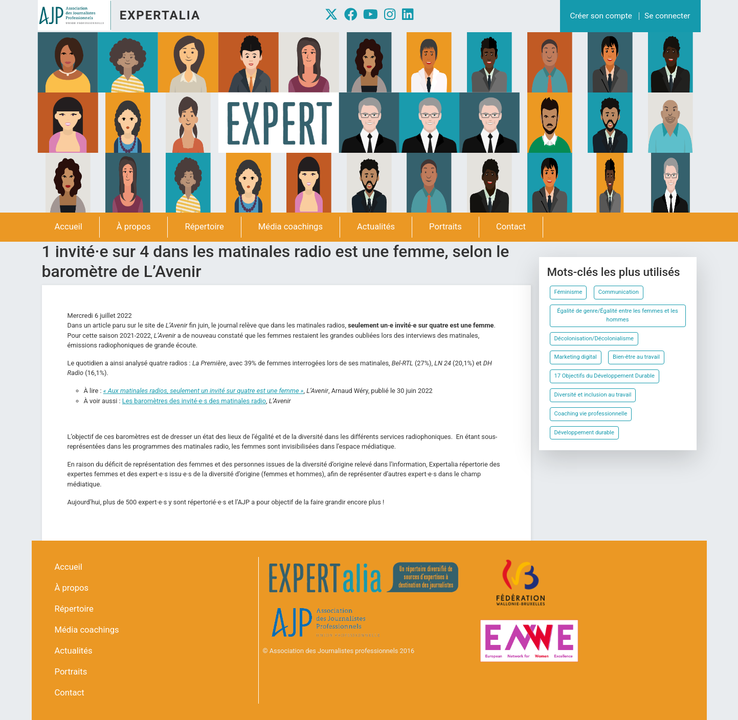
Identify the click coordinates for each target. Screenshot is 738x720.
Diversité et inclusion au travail (593, 394)
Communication (618, 292)
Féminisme (568, 292)
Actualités (376, 226)
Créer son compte (601, 15)
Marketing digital (575, 357)
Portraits (445, 226)
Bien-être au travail (636, 357)
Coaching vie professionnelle (591, 413)
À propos (134, 226)
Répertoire (204, 226)
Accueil (68, 226)
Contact (511, 226)
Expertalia (160, 15)
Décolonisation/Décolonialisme (594, 338)
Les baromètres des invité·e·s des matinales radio (194, 401)
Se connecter (667, 15)
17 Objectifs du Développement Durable (604, 376)
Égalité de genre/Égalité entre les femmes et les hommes (617, 315)
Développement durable (584, 432)
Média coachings (290, 226)
